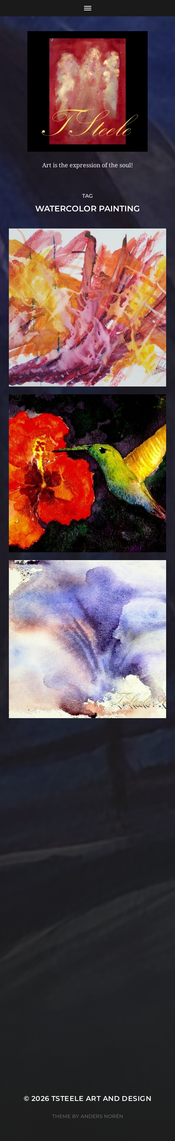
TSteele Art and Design (101, 1098)
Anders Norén (102, 1116)
